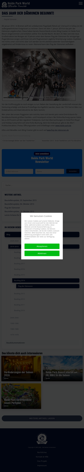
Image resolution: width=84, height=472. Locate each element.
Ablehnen (42, 253)
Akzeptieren (42, 246)
